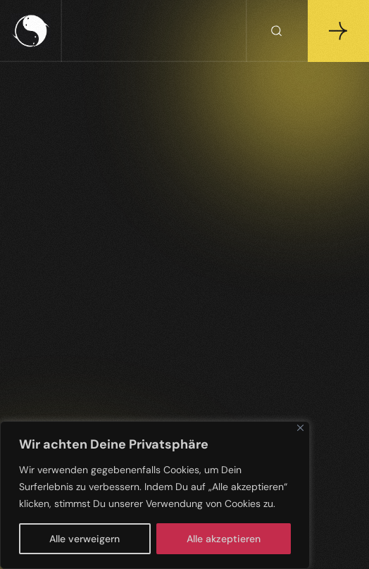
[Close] (300, 428)
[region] (155, 495)
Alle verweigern (84, 538)
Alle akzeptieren (224, 538)
